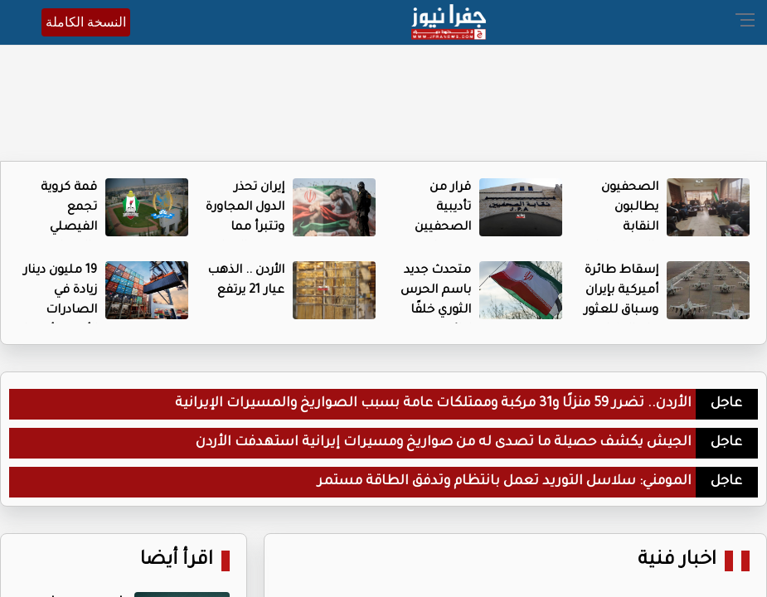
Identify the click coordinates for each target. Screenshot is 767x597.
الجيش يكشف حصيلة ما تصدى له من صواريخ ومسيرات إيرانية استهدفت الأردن (444, 442)
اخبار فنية (677, 561)
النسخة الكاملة (86, 22)
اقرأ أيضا (176, 561)
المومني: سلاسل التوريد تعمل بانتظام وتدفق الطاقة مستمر (505, 481)
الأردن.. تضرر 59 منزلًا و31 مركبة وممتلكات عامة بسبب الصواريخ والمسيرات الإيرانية (433, 403)
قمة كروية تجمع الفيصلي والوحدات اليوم (69, 228)
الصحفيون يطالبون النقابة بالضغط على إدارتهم (622, 228)
